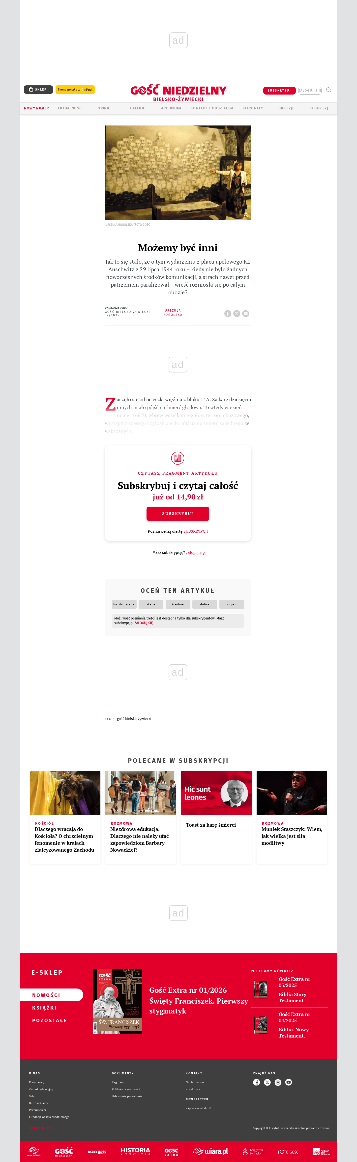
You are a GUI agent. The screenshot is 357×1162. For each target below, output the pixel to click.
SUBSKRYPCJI (195, 531)
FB (228, 312)
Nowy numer (36, 108)
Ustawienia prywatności (128, 1096)
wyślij (246, 312)
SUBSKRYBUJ (279, 90)
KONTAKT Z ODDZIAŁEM (212, 108)
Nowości (43, 995)
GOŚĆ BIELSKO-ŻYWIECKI (134, 719)
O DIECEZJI (320, 108)
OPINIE (104, 108)
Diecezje (286, 108)
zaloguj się (309, 90)
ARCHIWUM (171, 108)
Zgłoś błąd (40, 1128)
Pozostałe (43, 1020)
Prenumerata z (75, 90)
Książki (43, 1007)
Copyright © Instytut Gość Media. (274, 1128)
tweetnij (237, 312)
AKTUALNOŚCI (70, 108)
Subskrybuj (177, 513)
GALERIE (137, 108)
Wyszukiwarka (328, 90)
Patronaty (252, 108)
